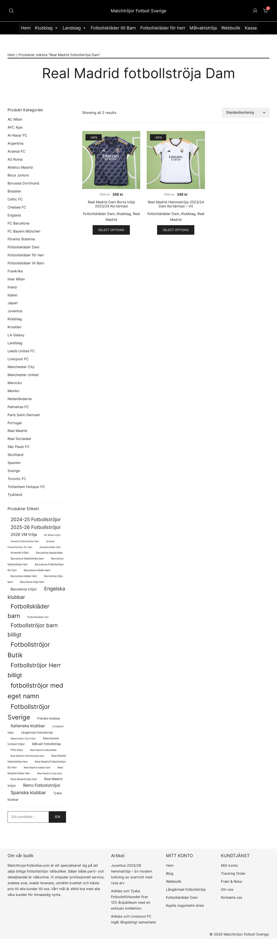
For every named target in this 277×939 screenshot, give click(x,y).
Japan (13, 303)
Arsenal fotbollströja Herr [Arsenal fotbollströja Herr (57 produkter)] (25, 541)
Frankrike (15, 271)
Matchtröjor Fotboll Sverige (138, 10)
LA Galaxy (16, 335)
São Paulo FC (19, 446)
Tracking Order (233, 873)
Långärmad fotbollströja (186, 889)
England (14, 215)
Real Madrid (17, 430)
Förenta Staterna (21, 239)
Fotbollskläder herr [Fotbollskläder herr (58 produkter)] (38, 617)
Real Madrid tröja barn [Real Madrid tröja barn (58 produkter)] (49, 773)
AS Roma (15, 159)
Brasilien (14, 191)
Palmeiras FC (18, 407)
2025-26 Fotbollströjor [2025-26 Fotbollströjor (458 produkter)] (36, 527)
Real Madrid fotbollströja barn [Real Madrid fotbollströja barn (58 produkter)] (27, 756)
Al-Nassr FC (17, 135)
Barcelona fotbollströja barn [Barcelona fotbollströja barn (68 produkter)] (27, 558)
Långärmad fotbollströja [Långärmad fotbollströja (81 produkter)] (37, 732)
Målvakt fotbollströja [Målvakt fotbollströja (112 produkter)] (46, 744)
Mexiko (13, 391)
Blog (169, 873)
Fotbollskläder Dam (99, 214)
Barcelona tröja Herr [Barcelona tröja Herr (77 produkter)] (32, 581)
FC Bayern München (24, 231)
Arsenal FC (16, 151)
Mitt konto (229, 865)
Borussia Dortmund (23, 183)
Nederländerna (20, 399)
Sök (57, 817)
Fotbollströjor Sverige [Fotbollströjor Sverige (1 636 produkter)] (29, 712)
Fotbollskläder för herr (162, 28)
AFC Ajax (15, 127)
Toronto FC (17, 479)
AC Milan (15, 119)
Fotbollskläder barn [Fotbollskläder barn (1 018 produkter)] (28, 611)
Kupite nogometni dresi (185, 905)
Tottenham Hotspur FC (26, 487)
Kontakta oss (231, 897)
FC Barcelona (18, 223)
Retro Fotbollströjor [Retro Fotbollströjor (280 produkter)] (41, 785)
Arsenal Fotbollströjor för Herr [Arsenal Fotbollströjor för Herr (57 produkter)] (31, 544)
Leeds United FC (21, 351)
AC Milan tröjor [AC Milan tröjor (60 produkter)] (52, 535)
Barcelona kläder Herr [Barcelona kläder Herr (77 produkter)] (24, 576)
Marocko (15, 383)
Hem (26, 28)
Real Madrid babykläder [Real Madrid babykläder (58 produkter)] (43, 750)
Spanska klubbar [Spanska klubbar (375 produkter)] (28, 792)
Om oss (227, 889)
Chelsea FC (17, 207)
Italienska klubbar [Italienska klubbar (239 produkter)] (28, 725)
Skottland (15, 455)
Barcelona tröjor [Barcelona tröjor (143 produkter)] (24, 589)
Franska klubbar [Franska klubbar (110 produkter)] (48, 718)
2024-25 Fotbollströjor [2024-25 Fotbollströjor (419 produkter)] (36, 519)
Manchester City (21, 367)
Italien (12, 295)
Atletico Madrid (20, 167)
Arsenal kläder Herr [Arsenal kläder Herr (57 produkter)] (50, 547)
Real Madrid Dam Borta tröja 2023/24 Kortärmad (111, 204)
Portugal (15, 423)
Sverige (14, 471)
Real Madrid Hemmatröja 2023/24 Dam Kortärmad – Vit (176, 204)
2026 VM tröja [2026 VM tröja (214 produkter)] (24, 534)
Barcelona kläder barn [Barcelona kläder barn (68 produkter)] (37, 570)
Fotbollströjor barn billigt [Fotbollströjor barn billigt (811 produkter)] (33, 630)
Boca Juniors (18, 175)
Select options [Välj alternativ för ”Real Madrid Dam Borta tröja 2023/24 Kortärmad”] (111, 230)
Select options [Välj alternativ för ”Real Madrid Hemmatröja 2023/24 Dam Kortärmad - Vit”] (176, 230)
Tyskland (15, 494)
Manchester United (23, 375)
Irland (12, 287)
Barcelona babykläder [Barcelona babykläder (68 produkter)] (49, 552)
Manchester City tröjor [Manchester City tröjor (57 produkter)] (23, 738)
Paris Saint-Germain (24, 415)
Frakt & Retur (231, 881)
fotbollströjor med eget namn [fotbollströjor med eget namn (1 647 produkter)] (35, 691)
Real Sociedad (19, 438)
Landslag (74, 28)
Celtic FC (15, 199)
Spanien (14, 463)
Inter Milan (16, 279)
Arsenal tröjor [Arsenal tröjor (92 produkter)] (20, 552)
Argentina (15, 143)
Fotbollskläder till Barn (113, 28)
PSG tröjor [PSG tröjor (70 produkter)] (17, 750)
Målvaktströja (203, 28)
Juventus (15, 311)
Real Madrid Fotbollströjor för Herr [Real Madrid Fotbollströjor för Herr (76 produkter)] (37, 764)
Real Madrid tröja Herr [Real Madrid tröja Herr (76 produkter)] (24, 779)
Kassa (251, 28)
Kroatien (14, 327)
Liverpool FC (18, 359)
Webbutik (230, 28)
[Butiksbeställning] (245, 113)
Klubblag (46, 28)
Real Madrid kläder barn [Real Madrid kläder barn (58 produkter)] (37, 767)
